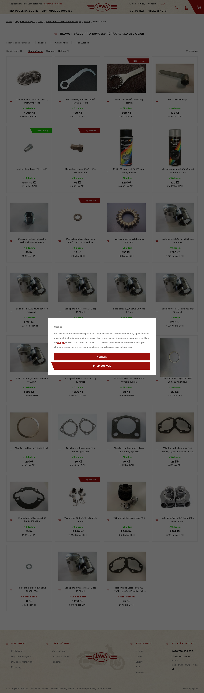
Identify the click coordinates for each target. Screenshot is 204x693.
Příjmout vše (102, 365)
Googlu (61, 342)
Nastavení (102, 356)
